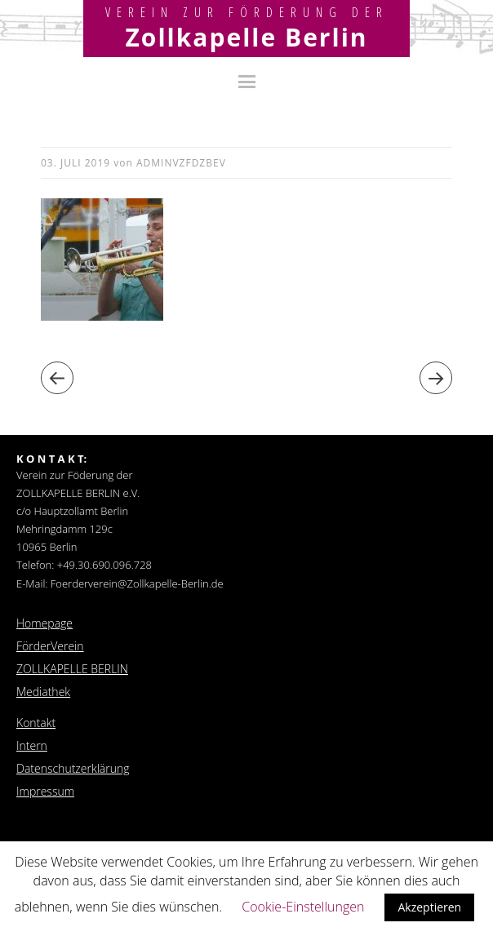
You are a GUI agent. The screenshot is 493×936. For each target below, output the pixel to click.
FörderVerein (50, 646)
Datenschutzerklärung (73, 768)
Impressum (45, 791)
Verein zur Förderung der (247, 12)
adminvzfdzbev (181, 163)
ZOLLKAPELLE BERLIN (72, 668)
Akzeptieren (429, 907)
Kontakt (36, 722)
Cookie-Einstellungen (303, 907)
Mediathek (43, 691)
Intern (31, 745)
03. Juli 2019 (75, 163)
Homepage (44, 623)
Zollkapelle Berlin (246, 37)
